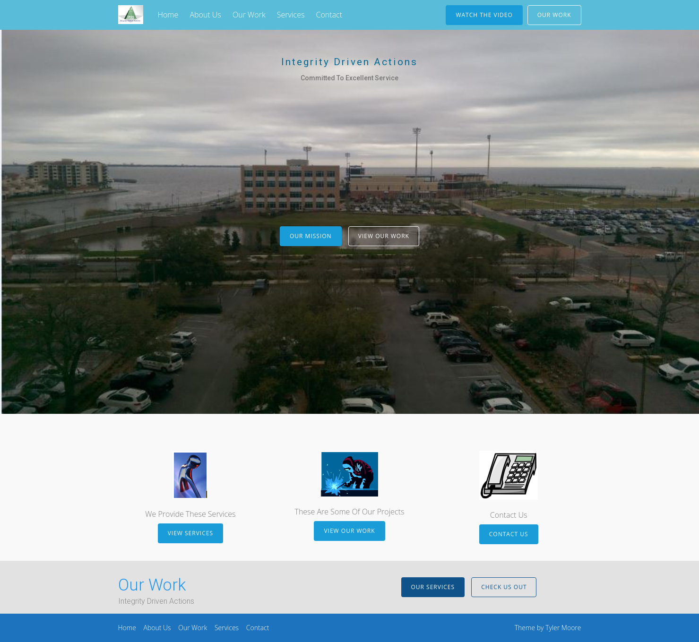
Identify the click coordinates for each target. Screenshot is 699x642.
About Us (205, 14)
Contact (329, 14)
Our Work (249, 14)
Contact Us (508, 534)
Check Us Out (503, 587)
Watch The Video (484, 15)
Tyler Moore (563, 627)
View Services (190, 533)
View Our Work (383, 236)
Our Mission (311, 236)
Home (167, 14)
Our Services (433, 587)
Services (291, 14)
